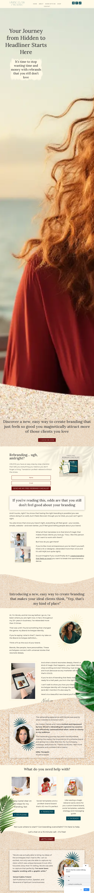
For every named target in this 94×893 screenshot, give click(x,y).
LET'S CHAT (47, 839)
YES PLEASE (21, 815)
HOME (35, 4)
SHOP (59, 4)
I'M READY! (74, 818)
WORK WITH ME (50, 4)
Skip (81, 889)
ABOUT (41, 4)
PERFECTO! (48, 812)
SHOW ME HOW (47, 440)
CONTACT (47, 6)
